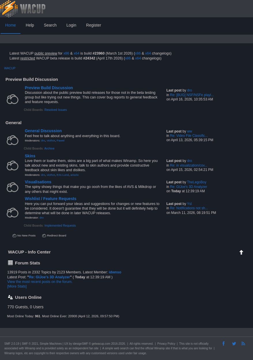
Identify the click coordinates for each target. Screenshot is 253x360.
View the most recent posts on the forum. (39, 282)
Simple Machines (51, 343)
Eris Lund (63, 174)
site (187, 343)
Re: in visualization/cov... (188, 165)
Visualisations (38, 182)
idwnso (115, 272)
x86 (66, 53)
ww (189, 131)
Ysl (189, 204)
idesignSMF (80, 343)
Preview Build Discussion (49, 88)
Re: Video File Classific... (189, 136)
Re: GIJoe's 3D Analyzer (188, 187)
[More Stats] (17, 286)
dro (189, 90)
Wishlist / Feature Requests (50, 199)
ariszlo (74, 174)
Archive (49, 148)
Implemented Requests (60, 225)
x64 (76, 53)
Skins (30, 156)
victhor (51, 140)
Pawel (61, 140)
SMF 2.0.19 (11, 343)
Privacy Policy (166, 343)
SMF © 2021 (30, 343)
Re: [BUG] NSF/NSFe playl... (192, 95)
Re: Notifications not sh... (189, 208)
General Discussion (43, 131)
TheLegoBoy (196, 182)
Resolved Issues (55, 109)
